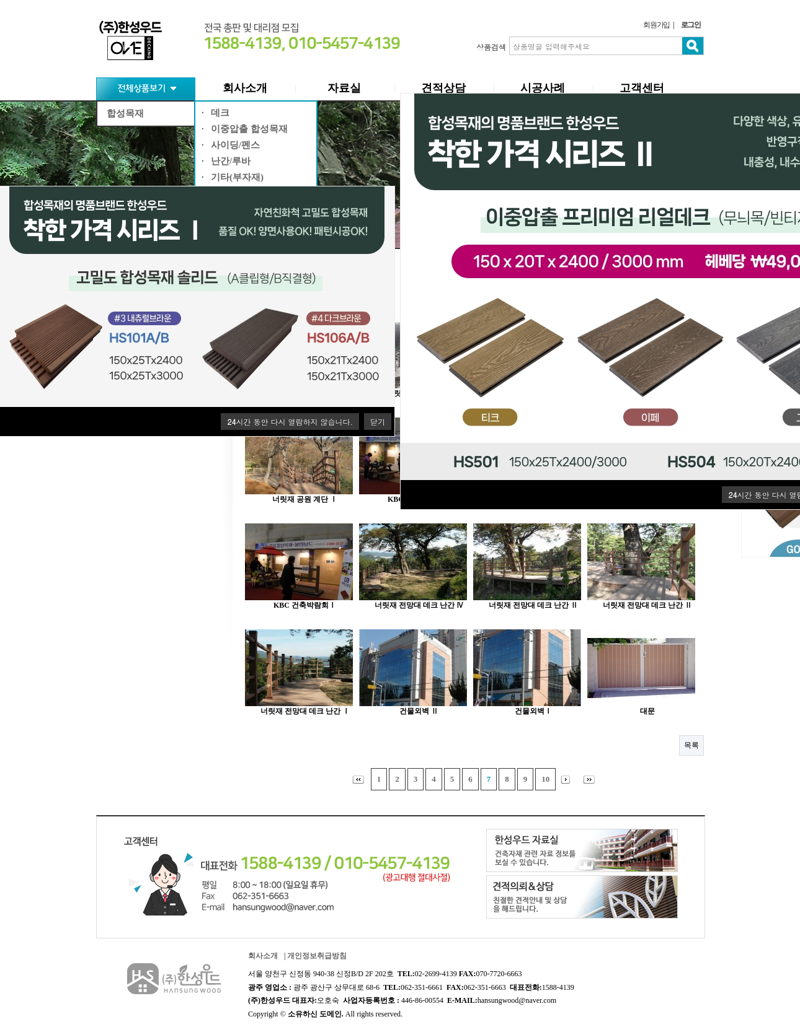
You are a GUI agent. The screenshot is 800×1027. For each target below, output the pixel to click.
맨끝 (591, 779)
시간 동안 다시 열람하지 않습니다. (290, 421)
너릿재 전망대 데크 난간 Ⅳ (419, 605)
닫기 (377, 421)
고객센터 (642, 88)
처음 (357, 779)
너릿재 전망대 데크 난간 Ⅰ (305, 711)
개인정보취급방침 (317, 955)
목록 (691, 745)
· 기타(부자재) (233, 177)
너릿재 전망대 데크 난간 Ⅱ (533, 605)
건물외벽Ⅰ (533, 711)
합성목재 (125, 113)
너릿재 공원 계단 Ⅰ (304, 499)
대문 (647, 711)
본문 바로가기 (0, 0)
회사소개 (245, 88)
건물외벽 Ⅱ (418, 711)
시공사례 (542, 88)
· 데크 (215, 113)
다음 (568, 779)
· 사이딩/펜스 (231, 145)
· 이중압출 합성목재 (245, 129)
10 (545, 779)
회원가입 (656, 24)
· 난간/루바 (226, 161)
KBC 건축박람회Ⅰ (304, 605)
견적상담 (443, 88)
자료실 (344, 88)
